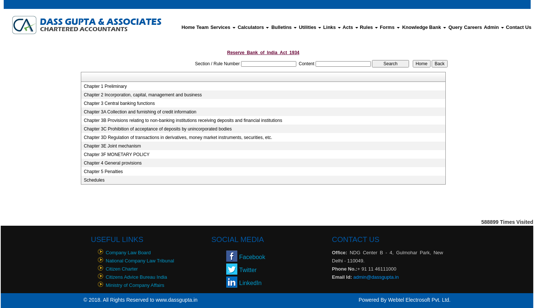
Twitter (248, 270)
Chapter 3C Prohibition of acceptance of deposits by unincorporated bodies (158, 129)
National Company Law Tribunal (140, 261)
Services (222, 27)
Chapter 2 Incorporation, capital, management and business (143, 94)
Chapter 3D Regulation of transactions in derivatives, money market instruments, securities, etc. (178, 137)
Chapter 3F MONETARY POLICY (116, 154)
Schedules (94, 180)
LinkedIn (250, 283)
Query (455, 27)
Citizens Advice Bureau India (136, 277)
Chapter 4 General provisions (113, 163)
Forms (389, 27)
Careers (473, 27)
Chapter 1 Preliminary (105, 86)
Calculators (253, 27)
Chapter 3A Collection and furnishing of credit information (140, 112)
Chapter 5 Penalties (103, 171)
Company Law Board (128, 252)
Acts (350, 27)
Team (203, 27)
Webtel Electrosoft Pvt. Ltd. (419, 300)
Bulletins (284, 27)
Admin (494, 27)
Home (188, 27)
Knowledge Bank (424, 27)
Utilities (310, 27)
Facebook (252, 257)
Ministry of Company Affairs (135, 285)
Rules (369, 27)
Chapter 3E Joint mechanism (112, 146)
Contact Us (518, 27)
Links (332, 27)
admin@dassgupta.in (376, 277)
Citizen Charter (122, 269)
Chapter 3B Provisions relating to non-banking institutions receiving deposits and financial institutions (183, 120)
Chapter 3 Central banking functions (119, 103)
